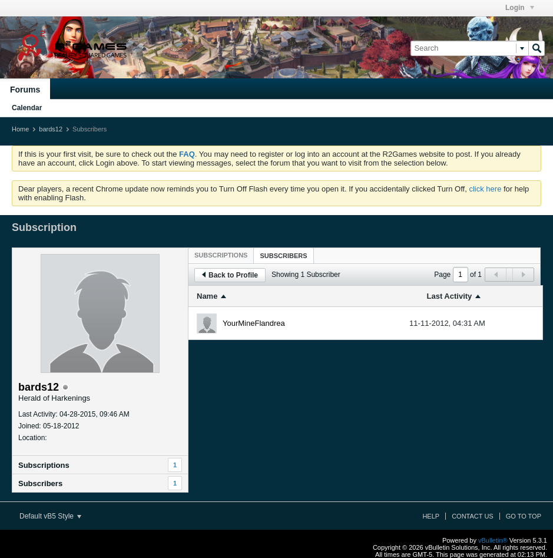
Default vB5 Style (50, 516)
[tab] (221, 255)
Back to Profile (230, 275)
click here (485, 188)
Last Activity (449, 296)
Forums (25, 89)
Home (20, 129)
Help (430, 516)
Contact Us (473, 516)
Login (519, 8)
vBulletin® (493, 540)
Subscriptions (43, 465)
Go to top (523, 516)
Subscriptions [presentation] (220, 255)
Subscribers (40, 483)
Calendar (27, 108)
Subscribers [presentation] (283, 255)
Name (207, 296)
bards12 (50, 129)
